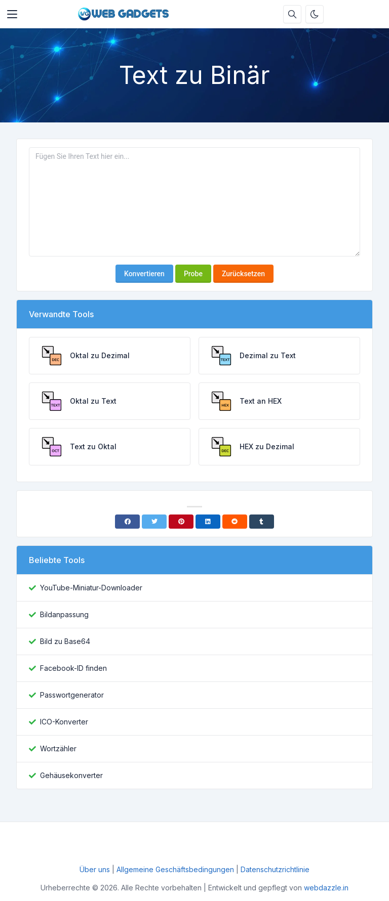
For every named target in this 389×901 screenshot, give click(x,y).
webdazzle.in (326, 887)
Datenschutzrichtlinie (275, 869)
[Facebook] (127, 521)
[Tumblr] (261, 521)
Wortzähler (58, 748)
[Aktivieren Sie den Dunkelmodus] (314, 14)
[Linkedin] (208, 521)
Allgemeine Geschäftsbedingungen (175, 869)
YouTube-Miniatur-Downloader (91, 587)
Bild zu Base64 (65, 641)
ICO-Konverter (64, 721)
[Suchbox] (292, 14)
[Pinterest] (181, 521)
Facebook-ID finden (73, 668)
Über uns (96, 869)
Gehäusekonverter (71, 775)
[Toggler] (12, 14)
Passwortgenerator (72, 695)
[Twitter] (154, 521)
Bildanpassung (64, 614)
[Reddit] (234, 521)
